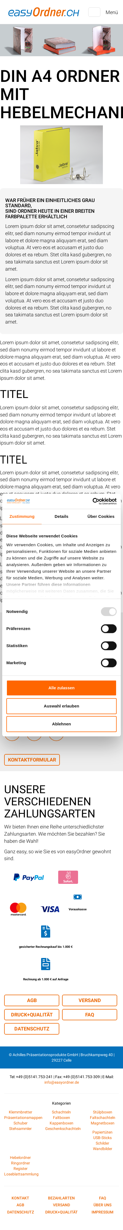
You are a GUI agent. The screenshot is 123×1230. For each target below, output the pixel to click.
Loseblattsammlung (21, 1174)
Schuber (21, 1123)
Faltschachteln (102, 1117)
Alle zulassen (61, 687)
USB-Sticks (102, 1137)
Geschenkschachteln (63, 1128)
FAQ (89, 1015)
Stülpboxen (102, 1112)
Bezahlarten (61, 1198)
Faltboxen (61, 1117)
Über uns (102, 1205)
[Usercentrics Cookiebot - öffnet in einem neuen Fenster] (92, 501)
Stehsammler (20, 1128)
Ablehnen (61, 724)
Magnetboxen (102, 1123)
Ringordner (20, 1163)
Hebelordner (20, 1157)
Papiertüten (102, 1132)
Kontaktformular (32, 760)
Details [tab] (61, 516)
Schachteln (61, 1112)
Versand (90, 1000)
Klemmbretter (20, 1112)
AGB (32, 1000)
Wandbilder (102, 1148)
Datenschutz (31, 1029)
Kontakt (20, 1198)
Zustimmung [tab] (21, 516)
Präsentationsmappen (23, 1117)
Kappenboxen (61, 1123)
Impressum (102, 1212)
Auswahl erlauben (61, 706)
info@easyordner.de (61, 1082)
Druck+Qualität (32, 1015)
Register (21, 1168)
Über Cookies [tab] (100, 516)
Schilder (102, 1143)
